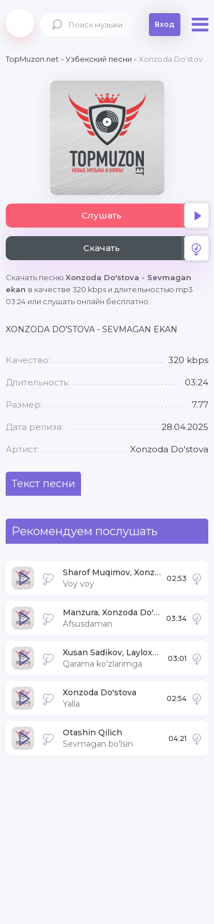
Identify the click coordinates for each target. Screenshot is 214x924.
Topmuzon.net (20, 23)
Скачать (146, 248)
